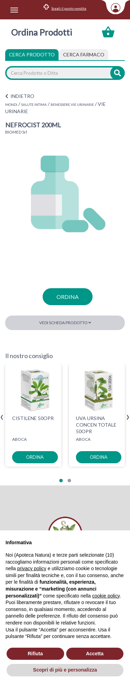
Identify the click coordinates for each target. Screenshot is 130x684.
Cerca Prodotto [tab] (32, 54)
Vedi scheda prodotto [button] (65, 322)
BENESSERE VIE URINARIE (72, 104)
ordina (68, 296)
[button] (61, 480)
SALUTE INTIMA (34, 104)
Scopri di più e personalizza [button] (65, 670)
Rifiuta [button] (35, 653)
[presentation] (2, 417)
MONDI (11, 104)
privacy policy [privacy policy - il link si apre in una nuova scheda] (31, 568)
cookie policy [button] (106, 596)
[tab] (83, 54)
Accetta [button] (95, 653)
